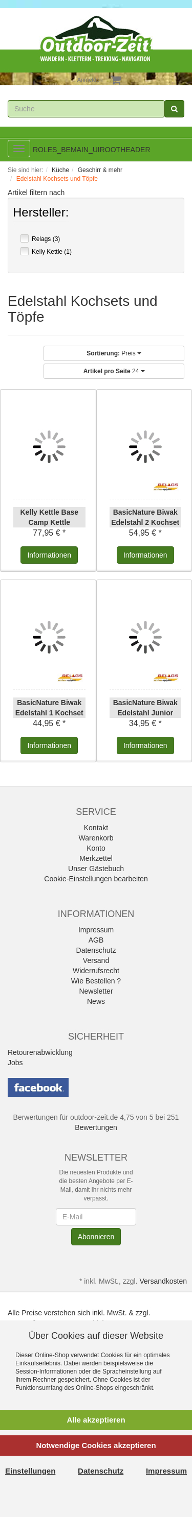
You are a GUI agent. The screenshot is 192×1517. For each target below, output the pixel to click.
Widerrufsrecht (96, 971)
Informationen (49, 555)
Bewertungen (96, 1127)
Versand (96, 960)
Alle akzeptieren (96, 1419)
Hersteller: (41, 213)
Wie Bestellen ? (96, 981)
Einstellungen (30, 1470)
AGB (96, 940)
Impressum (96, 930)
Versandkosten (163, 1281)
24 (114, 371)
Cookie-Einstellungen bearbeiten (95, 879)
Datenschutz (96, 950)
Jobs (15, 1062)
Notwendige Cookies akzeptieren (96, 1445)
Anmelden (90, 80)
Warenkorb (96, 838)
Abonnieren (96, 1237)
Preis (114, 353)
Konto (96, 848)
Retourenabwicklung (40, 1052)
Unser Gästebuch (96, 868)
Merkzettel (96, 858)
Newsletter (96, 991)
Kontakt (96, 828)
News (96, 1001)
